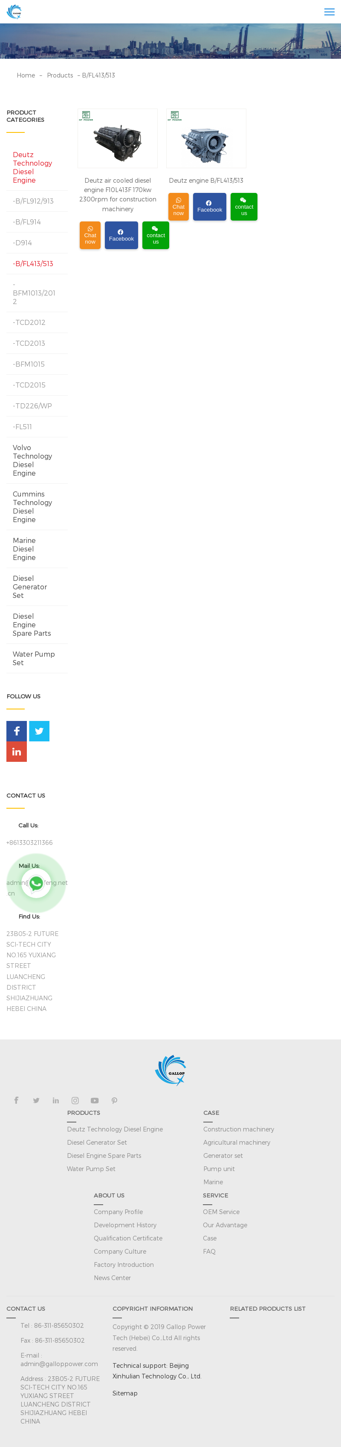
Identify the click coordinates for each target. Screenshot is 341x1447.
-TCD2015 (29, 385)
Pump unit (219, 1168)
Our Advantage (225, 1225)
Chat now (90, 235)
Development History (125, 1225)
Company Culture (120, 1251)
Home (26, 75)
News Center (112, 1277)
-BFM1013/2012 (34, 292)
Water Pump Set (34, 658)
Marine (213, 1182)
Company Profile (118, 1211)
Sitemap (125, 1393)
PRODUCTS (83, 1112)
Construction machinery (238, 1129)
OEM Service (221, 1211)
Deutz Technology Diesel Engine (32, 167)
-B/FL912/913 (33, 201)
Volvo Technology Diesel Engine (32, 460)
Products (60, 75)
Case (210, 1238)
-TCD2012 (29, 322)
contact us (156, 235)
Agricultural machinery (236, 1142)
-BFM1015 (29, 364)
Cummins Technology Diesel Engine (32, 506)
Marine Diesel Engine (24, 548)
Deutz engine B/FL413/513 (206, 180)
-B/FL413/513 (33, 263)
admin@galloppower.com (59, 1363)
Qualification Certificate (128, 1238)
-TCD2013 (29, 343)
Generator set (223, 1155)
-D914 (22, 242)
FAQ (209, 1251)
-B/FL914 (27, 222)
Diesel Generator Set (30, 586)
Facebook (121, 236)
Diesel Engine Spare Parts (32, 624)
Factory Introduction (124, 1264)
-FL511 (22, 426)
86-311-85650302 (59, 1325)
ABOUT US (109, 1195)
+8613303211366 (29, 842)
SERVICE (215, 1195)
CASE (211, 1112)
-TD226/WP (32, 406)
